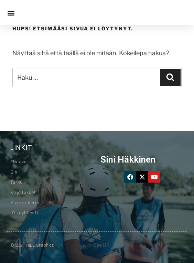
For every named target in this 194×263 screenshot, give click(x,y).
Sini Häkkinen (127, 159)
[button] (11, 12)
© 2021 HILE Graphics (32, 245)
